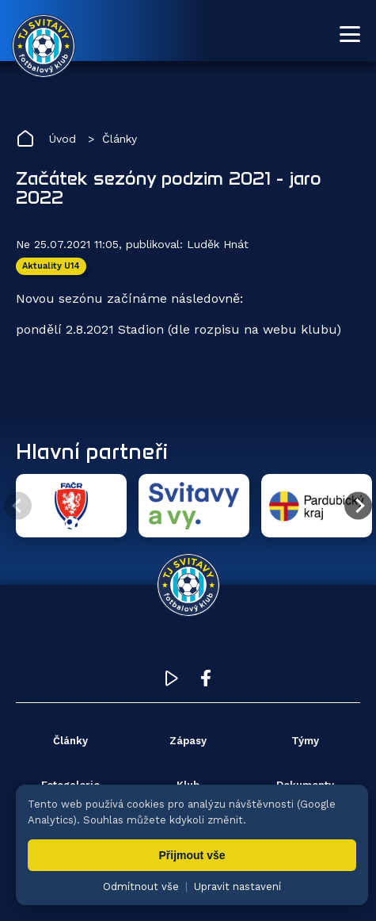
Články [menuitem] (70, 741)
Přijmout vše (191, 855)
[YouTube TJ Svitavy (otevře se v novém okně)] (171, 682)
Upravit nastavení (237, 886)
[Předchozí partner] (18, 506)
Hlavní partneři (92, 451)
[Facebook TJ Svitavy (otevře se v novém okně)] (206, 682)
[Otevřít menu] (350, 34)
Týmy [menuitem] (305, 741)
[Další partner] (358, 506)
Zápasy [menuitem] (188, 741)
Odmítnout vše (141, 886)
